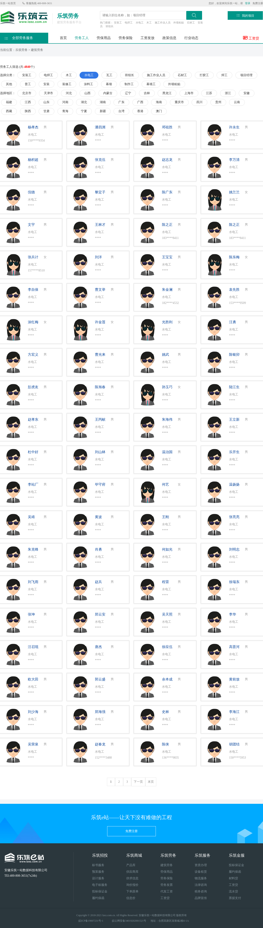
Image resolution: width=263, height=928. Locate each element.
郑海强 (100, 712)
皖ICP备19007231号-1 (90, 920)
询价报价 (132, 885)
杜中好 (33, 452)
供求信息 (132, 878)
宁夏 (84, 111)
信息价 (130, 898)
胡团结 (234, 744)
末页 (151, 781)
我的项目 (245, 15)
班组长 (110, 26)
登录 (247, 3)
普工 (28, 84)
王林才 (100, 224)
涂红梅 (33, 322)
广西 (140, 102)
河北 (69, 93)
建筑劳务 (37, 50)
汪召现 (33, 647)
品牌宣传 (201, 898)
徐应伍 (167, 647)
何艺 (165, 484)
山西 (87, 93)
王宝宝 (167, 257)
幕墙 (109, 84)
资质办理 (201, 865)
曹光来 (100, 354)
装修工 (66, 84)
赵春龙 (100, 744)
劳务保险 (126, 38)
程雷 (165, 582)
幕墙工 (151, 84)
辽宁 (128, 93)
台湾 (121, 111)
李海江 (234, 712)
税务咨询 (201, 891)
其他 (9, 84)
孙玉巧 (167, 387)
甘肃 (46, 111)
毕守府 (100, 484)
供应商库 (132, 871)
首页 (63, 38)
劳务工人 (82, 38)
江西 (28, 102)
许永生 (234, 127)
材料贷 (233, 878)
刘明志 (234, 549)
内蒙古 (107, 93)
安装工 (118, 22)
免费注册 (257, 3)
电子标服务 (99, 885)
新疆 (103, 111)
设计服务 (98, 878)
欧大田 (33, 679)
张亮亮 (234, 517)
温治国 (167, 452)
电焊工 (129, 22)
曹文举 (100, 289)
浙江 (228, 93)
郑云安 (100, 614)
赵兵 (98, 582)
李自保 (33, 289)
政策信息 (169, 38)
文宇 (31, 224)
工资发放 (147, 38)
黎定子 (100, 192)
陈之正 (167, 224)
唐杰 (98, 647)
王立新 (234, 419)
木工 (149, 22)
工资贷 (251, 38)
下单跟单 (132, 891)
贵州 (218, 102)
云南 (237, 102)
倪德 (31, 192)
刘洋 (98, 257)
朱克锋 (33, 549)
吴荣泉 (33, 744)
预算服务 (98, 871)
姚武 (165, 354)
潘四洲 (100, 127)
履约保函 (98, 898)
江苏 (209, 93)
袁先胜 (234, 289)
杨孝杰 (33, 127)
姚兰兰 (234, 192)
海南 (159, 102)
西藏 (9, 111)
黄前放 (234, 679)
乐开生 (234, 452)
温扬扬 (234, 484)
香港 (140, 111)
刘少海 (33, 712)
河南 (65, 102)
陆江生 (234, 387)
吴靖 (31, 517)
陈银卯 (234, 354)
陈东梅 (234, 257)
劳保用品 (104, 38)
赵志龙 (167, 160)
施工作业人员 (163, 22)
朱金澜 (167, 289)
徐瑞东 (234, 582)
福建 (9, 102)
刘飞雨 (33, 582)
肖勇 (98, 549)
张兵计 (33, 257)
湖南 (103, 102)
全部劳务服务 (18, 36)
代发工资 (166, 891)
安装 (46, 84)
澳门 (159, 111)
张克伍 (100, 160)
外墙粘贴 (178, 22)
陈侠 (165, 744)
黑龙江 (167, 93)
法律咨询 (201, 885)
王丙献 (100, 419)
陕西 (28, 111)
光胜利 (167, 322)
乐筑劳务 (21, 50)
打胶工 (204, 75)
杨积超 (33, 160)
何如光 (167, 549)
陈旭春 (100, 387)
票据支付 (235, 898)
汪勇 (232, 322)
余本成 (167, 679)
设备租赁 (201, 871)
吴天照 (167, 614)
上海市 (189, 93)
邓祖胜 (167, 127)
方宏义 (33, 354)
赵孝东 (33, 419)
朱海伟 (167, 419)
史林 (165, 712)
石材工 (191, 22)
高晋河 (234, 647)
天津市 (48, 93)
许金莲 (100, 322)
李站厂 (33, 484)
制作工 (129, 84)
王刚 (165, 517)
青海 (65, 111)
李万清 (234, 160)
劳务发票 (166, 885)
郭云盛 (100, 679)
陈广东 (167, 192)
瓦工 (109, 75)
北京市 (26, 93)
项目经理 (246, 75)
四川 (199, 102)
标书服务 (98, 865)
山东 (46, 102)
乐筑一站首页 (8, 3)
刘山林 (100, 452)
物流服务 (201, 878)
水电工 (140, 22)
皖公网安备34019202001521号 (129, 920)
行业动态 (191, 38)
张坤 (31, 614)
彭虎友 (33, 387)
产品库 (130, 865)
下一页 (138, 781)
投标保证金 (99, 891)
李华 (232, 614)
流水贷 (233, 891)
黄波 (98, 517)
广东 (121, 102)
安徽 (246, 93)
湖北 (84, 102)
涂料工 (88, 84)
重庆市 (179, 102)
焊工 (224, 75)
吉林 (147, 93)
